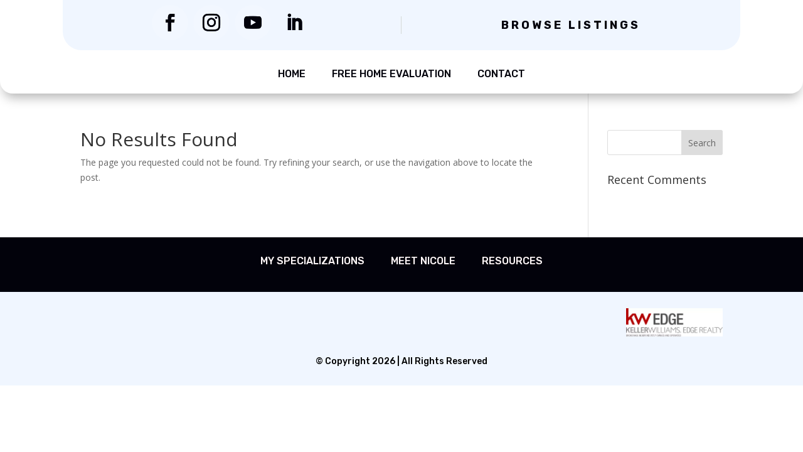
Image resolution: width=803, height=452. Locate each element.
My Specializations (312, 261)
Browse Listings (571, 25)
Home (292, 74)
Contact (501, 74)
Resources (512, 261)
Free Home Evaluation (391, 74)
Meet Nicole (423, 261)
